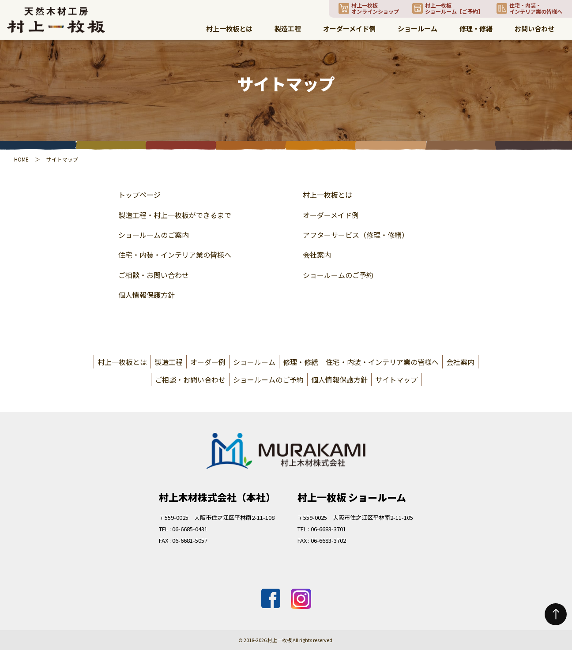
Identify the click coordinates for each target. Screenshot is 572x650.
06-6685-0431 (189, 529)
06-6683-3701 (328, 529)
